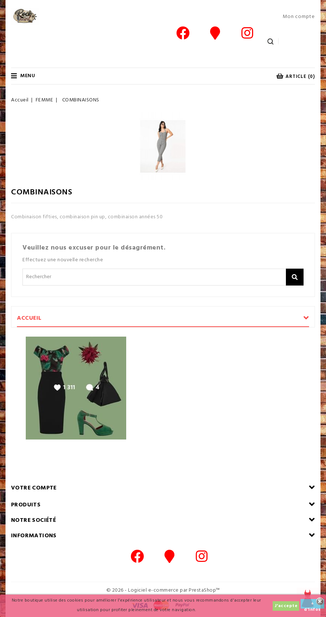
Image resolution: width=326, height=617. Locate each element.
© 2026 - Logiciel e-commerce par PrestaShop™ (163, 590)
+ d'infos (312, 604)
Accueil (29, 318)
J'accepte (286, 606)
